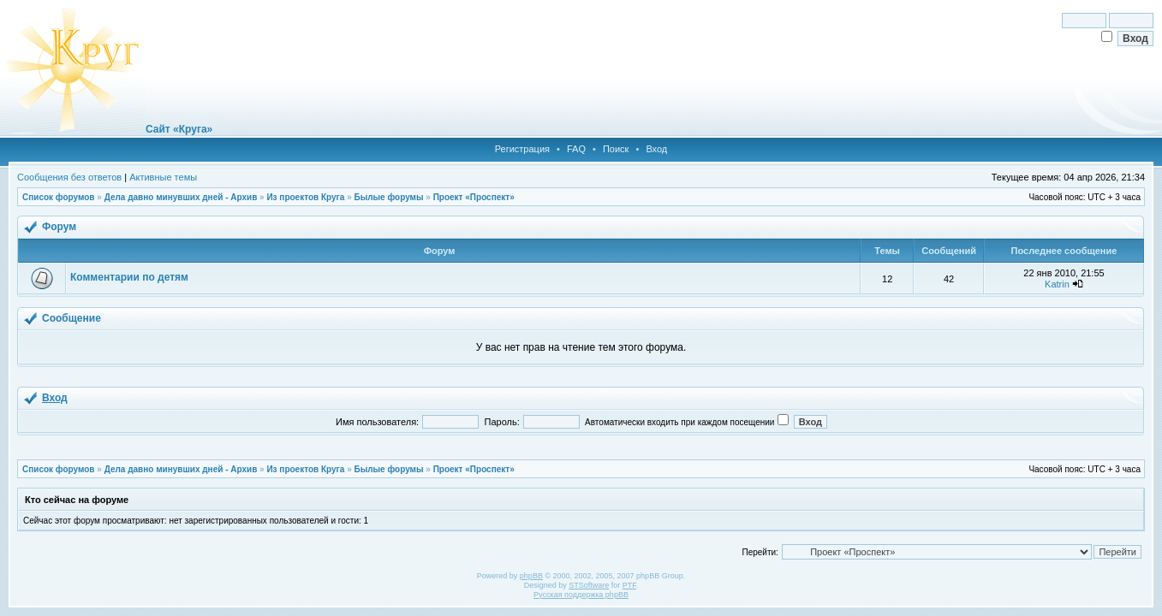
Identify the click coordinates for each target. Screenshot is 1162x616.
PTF (629, 585)
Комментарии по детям (129, 277)
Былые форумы (388, 197)
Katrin (1057, 284)
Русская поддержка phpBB (581, 594)
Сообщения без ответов (69, 177)
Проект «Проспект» (474, 197)
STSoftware (589, 585)
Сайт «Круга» (179, 129)
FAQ (576, 149)
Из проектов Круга (305, 197)
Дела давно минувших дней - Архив (181, 197)
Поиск (616, 149)
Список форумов (58, 197)
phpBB (531, 576)
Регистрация (522, 149)
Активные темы (163, 177)
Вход (656, 149)
